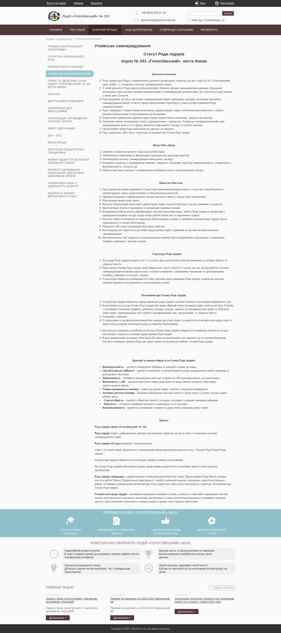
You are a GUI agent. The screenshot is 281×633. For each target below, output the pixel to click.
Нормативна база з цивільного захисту (63, 184)
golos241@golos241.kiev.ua (158, 20)
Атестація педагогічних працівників (66, 151)
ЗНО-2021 (54, 94)
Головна (50, 39)
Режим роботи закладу (66, 66)
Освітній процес (64, 39)
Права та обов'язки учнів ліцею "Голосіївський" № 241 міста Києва (69, 84)
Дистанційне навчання (65, 101)
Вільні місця (57, 142)
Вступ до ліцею (56, 3)
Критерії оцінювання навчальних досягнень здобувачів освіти (66, 173)
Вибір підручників (61, 128)
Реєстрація (226, 3)
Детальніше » (57, 617)
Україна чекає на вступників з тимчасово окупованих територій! (71, 600)
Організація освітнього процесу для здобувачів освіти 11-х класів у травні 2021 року (204, 600)
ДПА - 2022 (55, 135)
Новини (78, 3)
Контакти (96, 3)
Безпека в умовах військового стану (62, 195)
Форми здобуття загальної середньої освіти (68, 161)
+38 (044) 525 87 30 (153, 12)
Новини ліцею (60, 587)
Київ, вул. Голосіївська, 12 (208, 20)
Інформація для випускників (60, 110)
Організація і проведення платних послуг (67, 120)
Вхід (201, 3)
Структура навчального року (66, 58)
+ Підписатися (222, 587)
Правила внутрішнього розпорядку (65, 48)
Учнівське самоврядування (88, 39)
